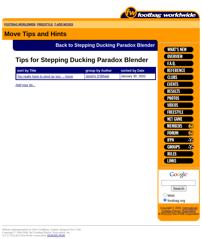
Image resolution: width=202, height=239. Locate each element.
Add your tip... (25, 85)
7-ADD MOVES (64, 24)
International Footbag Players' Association (179, 210)
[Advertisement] (33, 10)
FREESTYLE (45, 24)
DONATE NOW (56, 235)
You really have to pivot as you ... (45, 76)
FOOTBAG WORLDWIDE (20, 24)
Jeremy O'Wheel (97, 76)
